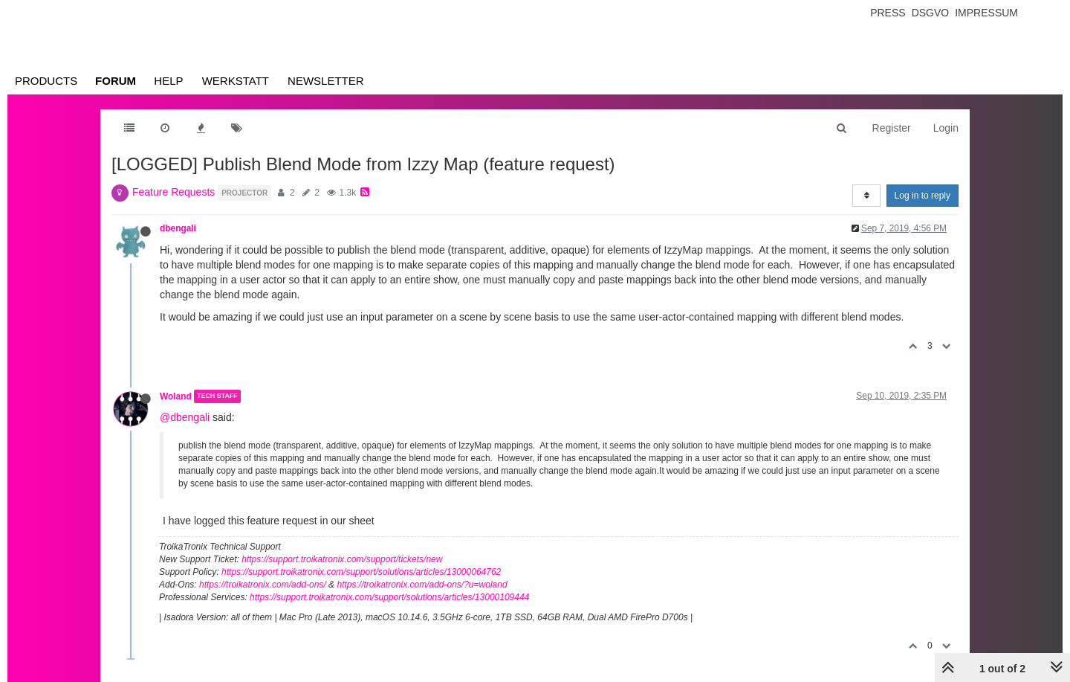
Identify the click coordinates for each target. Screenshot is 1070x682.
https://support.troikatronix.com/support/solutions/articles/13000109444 (389, 597)
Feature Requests (173, 192)
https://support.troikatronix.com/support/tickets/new (341, 559)
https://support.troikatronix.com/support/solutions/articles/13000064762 (361, 572)
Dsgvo (931, 13)
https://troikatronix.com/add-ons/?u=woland (422, 584)
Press (887, 13)
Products (46, 80)
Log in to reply (922, 195)
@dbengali (185, 417)
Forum (115, 80)
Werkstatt (235, 80)
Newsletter (326, 80)
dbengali (178, 228)
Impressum (986, 13)
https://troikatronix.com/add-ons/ (262, 584)
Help (168, 80)
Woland (176, 396)
